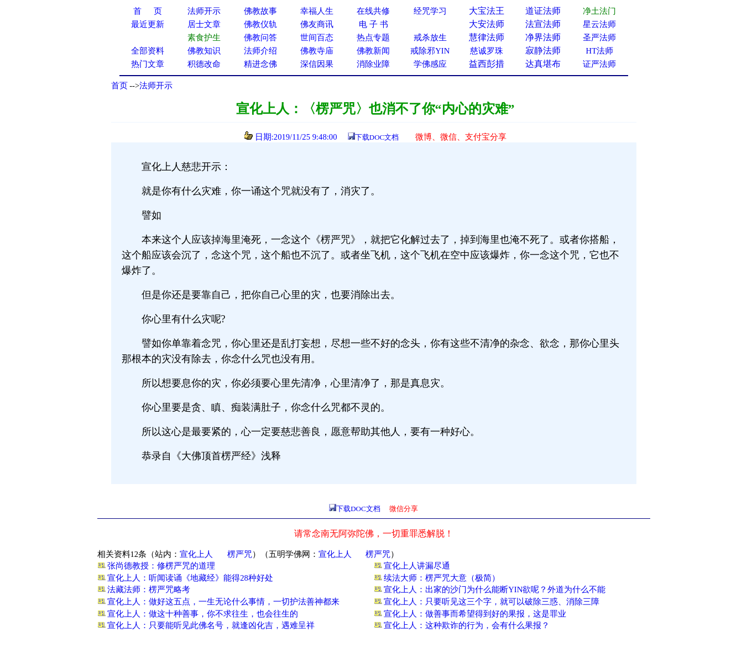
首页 (119, 85)
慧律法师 (486, 37)
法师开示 (156, 85)
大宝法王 (486, 10)
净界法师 (543, 37)
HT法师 (600, 50)
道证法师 (543, 10)
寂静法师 (543, 50)
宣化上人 (196, 554)
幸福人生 (316, 11)
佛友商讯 (316, 24)
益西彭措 (486, 63)
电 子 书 (373, 24)
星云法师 (599, 24)
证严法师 (599, 64)
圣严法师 (599, 37)
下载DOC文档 (377, 137)
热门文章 (147, 64)
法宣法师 (543, 24)
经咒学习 (430, 11)
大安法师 (486, 24)
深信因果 (316, 64)
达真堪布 (543, 63)
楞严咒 (239, 554)
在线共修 (373, 11)
